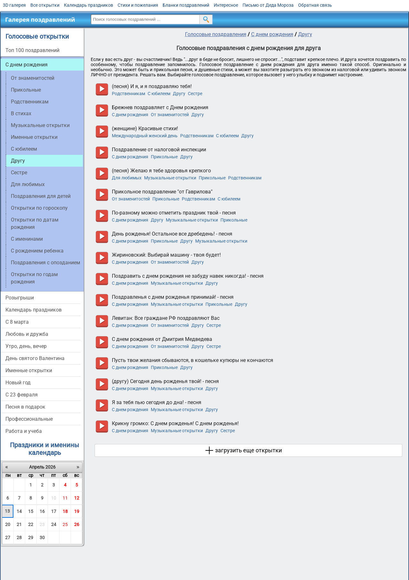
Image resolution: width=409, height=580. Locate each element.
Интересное (226, 5)
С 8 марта (17, 322)
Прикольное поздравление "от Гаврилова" (162, 192)
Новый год (18, 383)
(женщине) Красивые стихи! (145, 128)
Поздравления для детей (41, 196)
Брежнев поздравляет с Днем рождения (160, 107)
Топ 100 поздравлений (32, 50)
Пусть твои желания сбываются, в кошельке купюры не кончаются (192, 360)
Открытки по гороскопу (39, 208)
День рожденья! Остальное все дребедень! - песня (172, 234)
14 (19, 511)
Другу (305, 34)
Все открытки (44, 5)
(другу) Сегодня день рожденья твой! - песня (165, 381)
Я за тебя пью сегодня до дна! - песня (156, 402)
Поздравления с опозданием (45, 263)
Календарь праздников (88, 5)
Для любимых (28, 184)
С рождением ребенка (37, 251)
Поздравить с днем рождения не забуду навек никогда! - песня (188, 276)
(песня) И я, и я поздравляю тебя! (152, 86)
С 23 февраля (21, 395)
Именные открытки (34, 137)
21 (19, 524)
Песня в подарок (25, 407)
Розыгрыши (19, 298)
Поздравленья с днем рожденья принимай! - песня (173, 297)
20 (7, 524)
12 (76, 498)
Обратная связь (315, 5)
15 (30, 511)
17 (53, 511)
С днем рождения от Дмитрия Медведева (162, 339)
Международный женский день (145, 135)
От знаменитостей (32, 78)
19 (76, 511)
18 (65, 511)
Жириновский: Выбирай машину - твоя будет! (166, 255)
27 (7, 537)
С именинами (27, 239)
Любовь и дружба (26, 334)
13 (7, 511)
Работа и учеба (23, 431)
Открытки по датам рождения (34, 223)
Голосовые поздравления (215, 34)
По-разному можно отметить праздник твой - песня (174, 213)
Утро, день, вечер (26, 346)
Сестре (19, 172)
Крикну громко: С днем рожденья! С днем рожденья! (175, 423)
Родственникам (30, 102)
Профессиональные (29, 419)
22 (30, 524)
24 (53, 524)
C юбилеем (24, 149)
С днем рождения (26, 65)
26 (76, 524)
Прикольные (26, 90)
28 (19, 537)
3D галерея (14, 5)
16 (42, 511)
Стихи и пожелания (138, 5)
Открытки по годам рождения (34, 278)
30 (42, 537)
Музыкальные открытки (40, 125)
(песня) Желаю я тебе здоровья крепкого (161, 171)
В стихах (21, 113)
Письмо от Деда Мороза (268, 5)
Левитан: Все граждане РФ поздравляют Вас (166, 318)
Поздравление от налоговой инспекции (159, 150)
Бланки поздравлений (186, 5)
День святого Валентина (35, 358)
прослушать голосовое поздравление (102, 89)
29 (30, 537)
